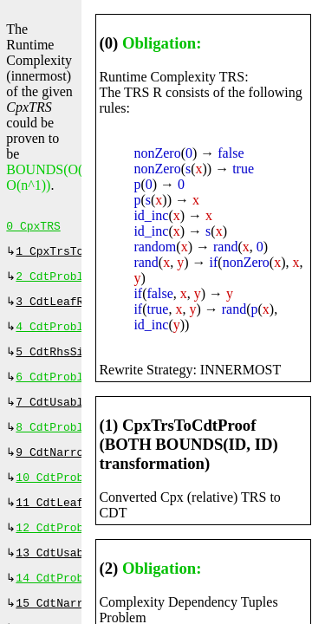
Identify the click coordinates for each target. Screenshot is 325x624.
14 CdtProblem (59, 604)
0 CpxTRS (33, 228)
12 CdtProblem (59, 550)
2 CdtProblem (56, 281)
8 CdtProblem (56, 443)
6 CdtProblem (56, 389)
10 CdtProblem (59, 496)
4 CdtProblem (56, 335)
